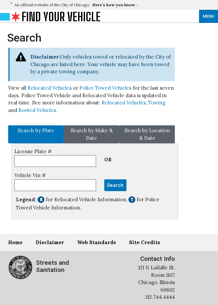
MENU (208, 16)
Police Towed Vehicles (105, 88)
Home (15, 242)
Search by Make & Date (92, 134)
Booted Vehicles (37, 110)
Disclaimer (50, 242)
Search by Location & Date (147, 134)
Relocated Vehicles (49, 88)
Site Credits (144, 242)
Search (115, 185)
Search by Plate (36, 130)
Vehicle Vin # (30, 175)
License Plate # (33, 151)
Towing (156, 102)
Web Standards (96, 242)
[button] (92, 5)
